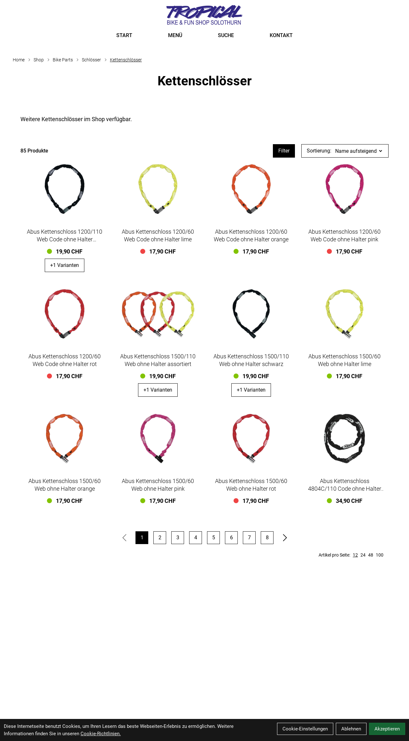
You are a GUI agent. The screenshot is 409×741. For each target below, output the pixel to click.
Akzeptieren (387, 729)
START (124, 35)
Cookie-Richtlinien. (101, 734)
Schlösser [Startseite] (91, 59)
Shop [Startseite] (39, 59)
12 (355, 555)
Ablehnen (351, 729)
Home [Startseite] (19, 59)
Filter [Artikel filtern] (283, 151)
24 (363, 555)
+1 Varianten (64, 265)
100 (379, 555)
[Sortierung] (358, 151)
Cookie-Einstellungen (305, 729)
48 (370, 555)
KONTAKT (281, 35)
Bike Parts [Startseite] (63, 59)
